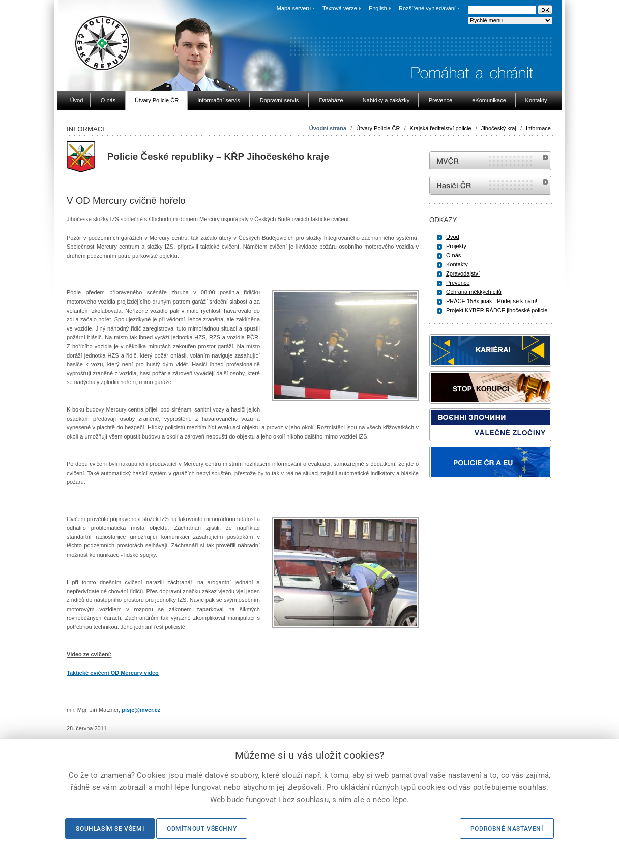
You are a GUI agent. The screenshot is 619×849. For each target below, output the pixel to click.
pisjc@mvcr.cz (141, 710)
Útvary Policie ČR (378, 128)
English (378, 8)
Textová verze (339, 8)
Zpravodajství (463, 273)
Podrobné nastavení (506, 828)
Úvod (452, 237)
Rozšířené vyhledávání (427, 8)
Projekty (456, 246)
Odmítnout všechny (202, 828)
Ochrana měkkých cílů (474, 292)
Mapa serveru (294, 8)
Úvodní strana (327, 128)
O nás (453, 255)
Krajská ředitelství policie (440, 128)
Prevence (457, 283)
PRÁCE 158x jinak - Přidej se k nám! (491, 301)
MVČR (490, 160)
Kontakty (457, 264)
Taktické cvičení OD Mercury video (113, 673)
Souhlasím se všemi (110, 828)
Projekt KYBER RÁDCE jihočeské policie (496, 310)
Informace (538, 128)
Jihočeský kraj (498, 128)
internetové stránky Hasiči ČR (490, 185)
